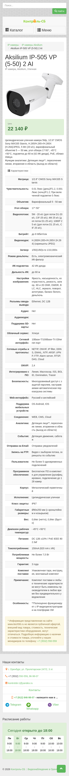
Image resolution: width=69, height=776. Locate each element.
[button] (61, 769)
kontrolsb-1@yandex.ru (20, 683)
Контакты (34, 690)
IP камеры (13, 45)
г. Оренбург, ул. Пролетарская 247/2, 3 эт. (30, 669)
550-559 (23, 676)
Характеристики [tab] (18, 170)
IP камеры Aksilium (32, 45)
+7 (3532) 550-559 (47, 641)
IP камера (10, 69)
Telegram (13, 704)
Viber (53, 704)
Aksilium (21, 69)
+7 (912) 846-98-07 (24, 697)
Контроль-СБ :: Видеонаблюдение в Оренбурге (36, 769)
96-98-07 (33, 676)
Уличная (31, 69)
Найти (59, 11)
